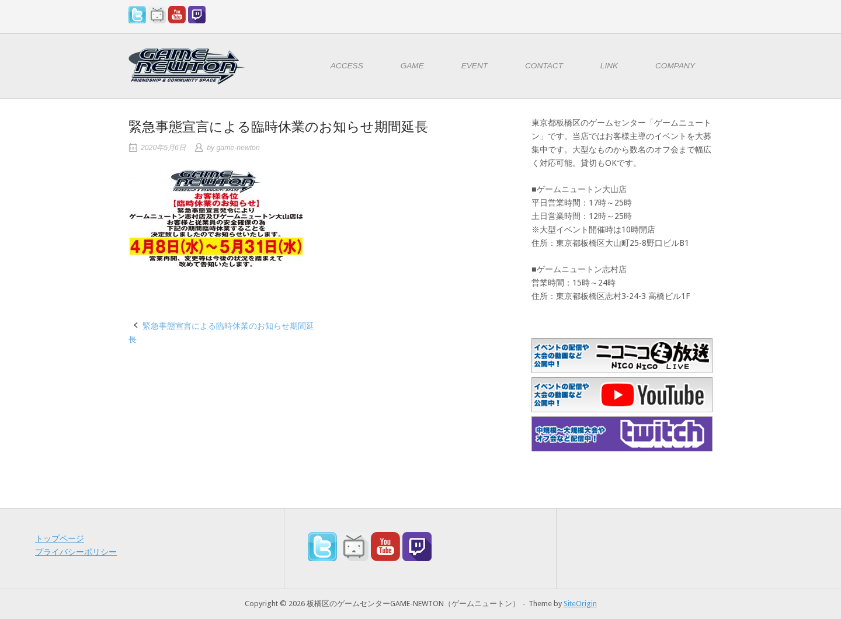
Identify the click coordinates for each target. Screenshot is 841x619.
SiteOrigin (580, 603)
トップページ (59, 538)
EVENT (474, 65)
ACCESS (347, 65)
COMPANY (675, 65)
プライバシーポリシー (76, 552)
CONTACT (544, 65)
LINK (609, 65)
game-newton (238, 148)
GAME (412, 65)
